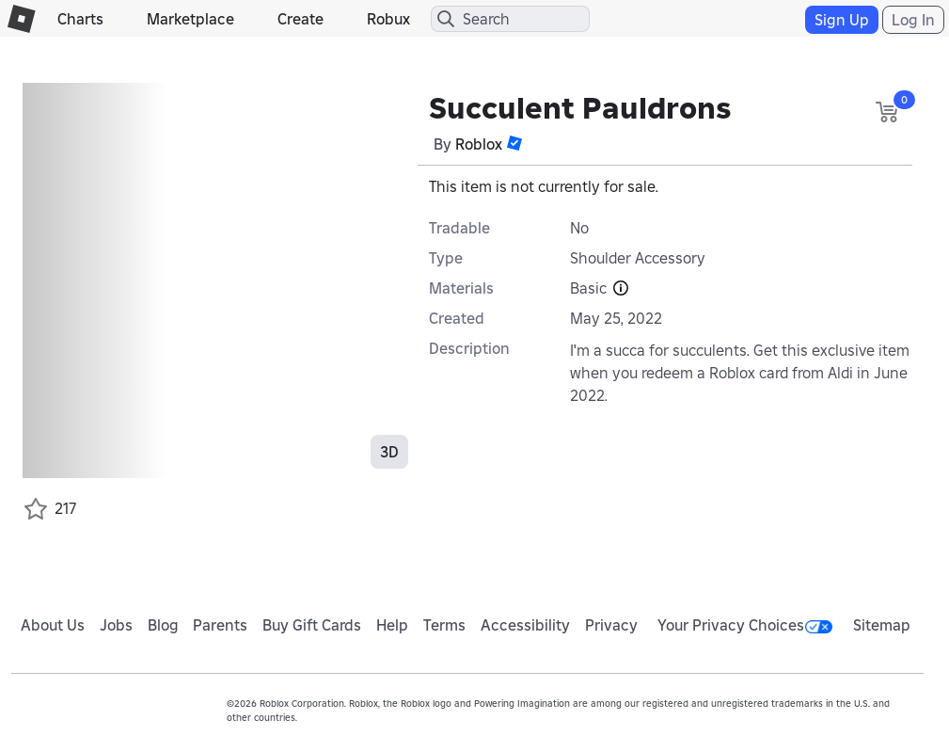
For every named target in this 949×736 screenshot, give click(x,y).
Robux (388, 18)
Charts (80, 18)
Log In (913, 19)
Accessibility (525, 625)
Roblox (478, 144)
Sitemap (881, 625)
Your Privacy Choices (744, 625)
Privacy (611, 625)
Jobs (116, 625)
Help (392, 625)
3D (389, 451)
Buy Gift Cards (311, 625)
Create (300, 18)
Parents (220, 625)
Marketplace (190, 18)
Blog (163, 625)
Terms (444, 625)
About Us (53, 625)
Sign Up (842, 19)
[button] (514, 143)
